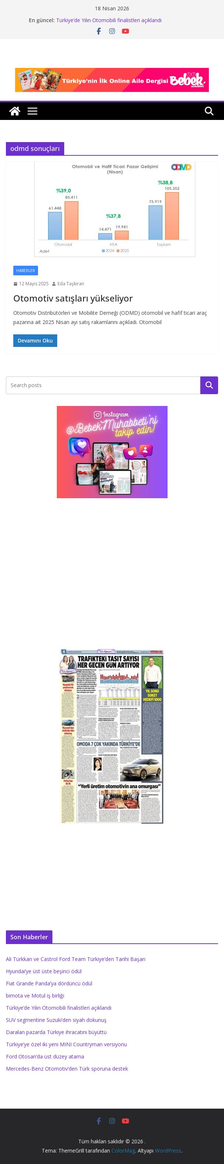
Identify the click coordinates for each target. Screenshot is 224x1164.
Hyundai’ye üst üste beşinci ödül (44, 971)
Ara (209, 385)
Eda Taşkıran (71, 283)
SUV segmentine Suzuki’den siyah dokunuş (56, 1019)
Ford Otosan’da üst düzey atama (45, 1056)
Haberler (25, 270)
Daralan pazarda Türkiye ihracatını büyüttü (56, 1032)
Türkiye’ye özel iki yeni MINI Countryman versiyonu (66, 1044)
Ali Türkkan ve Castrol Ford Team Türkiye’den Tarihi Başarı (75, 958)
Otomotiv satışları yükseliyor (73, 298)
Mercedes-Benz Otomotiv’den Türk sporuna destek (67, 1068)
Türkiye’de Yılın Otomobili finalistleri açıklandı (109, 20)
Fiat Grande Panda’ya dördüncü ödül (49, 983)
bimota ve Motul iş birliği (35, 995)
